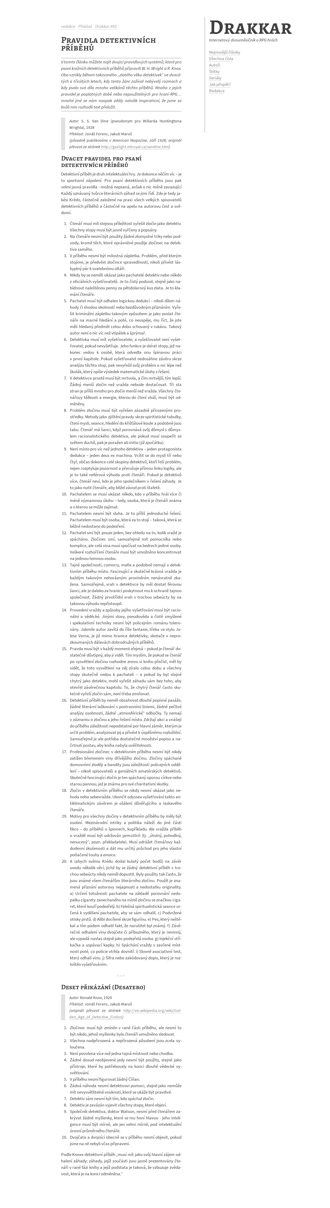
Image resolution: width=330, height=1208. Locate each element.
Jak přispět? (220, 84)
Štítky (214, 71)
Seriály (215, 78)
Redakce (217, 91)
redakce (68, 26)
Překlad (85, 26)
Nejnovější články (224, 52)
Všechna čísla (221, 58)
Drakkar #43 (106, 26)
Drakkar (250, 27)
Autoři (214, 65)
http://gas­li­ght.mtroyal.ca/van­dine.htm (135, 146)
